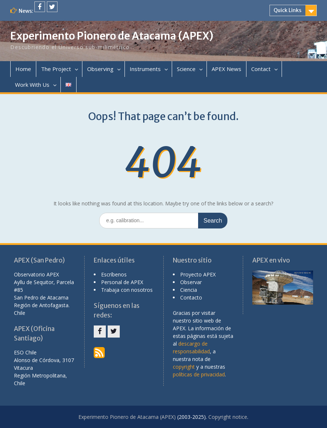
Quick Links (287, 10)
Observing (100, 68)
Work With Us (32, 84)
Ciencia (188, 289)
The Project (56, 68)
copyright (184, 366)
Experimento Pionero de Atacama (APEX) (111, 35)
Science (186, 68)
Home (23, 68)
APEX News (226, 68)
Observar (191, 282)
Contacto (191, 297)
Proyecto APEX (198, 274)
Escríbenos (114, 274)
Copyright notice (227, 416)
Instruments (145, 68)
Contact (261, 68)
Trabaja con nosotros (127, 289)
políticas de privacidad (199, 374)
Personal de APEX (122, 282)
